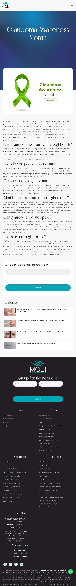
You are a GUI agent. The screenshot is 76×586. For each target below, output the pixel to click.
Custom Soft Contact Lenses (49, 483)
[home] (6, 5)
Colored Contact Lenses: (48, 490)
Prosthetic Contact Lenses (48, 494)
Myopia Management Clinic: (49, 440)
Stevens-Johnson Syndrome (13, 494)
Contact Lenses (44, 415)
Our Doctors (8, 415)
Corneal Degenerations (11, 487)
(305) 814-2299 (18, 525)
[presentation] (20, 279)
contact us (32, 254)
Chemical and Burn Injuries (13, 483)
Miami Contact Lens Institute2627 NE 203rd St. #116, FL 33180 (15, 520)
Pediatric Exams (44, 429)
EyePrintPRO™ (44, 465)
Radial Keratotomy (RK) (11, 479)
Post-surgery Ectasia (10, 469)
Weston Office (8, 419)
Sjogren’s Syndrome (10, 501)
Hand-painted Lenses (46, 507)
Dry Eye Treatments (46, 419)
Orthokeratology (44, 443)
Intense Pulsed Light (46, 437)
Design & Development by (35, 570)
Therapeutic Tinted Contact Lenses (51, 497)
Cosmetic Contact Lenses (48, 500)
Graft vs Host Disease (11, 497)
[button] (71, 5)
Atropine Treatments (46, 450)
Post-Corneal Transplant (12, 476)
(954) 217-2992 (18, 538)
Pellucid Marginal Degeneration (14, 472)
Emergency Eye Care (46, 433)
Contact (6, 422)
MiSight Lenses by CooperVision (49, 447)
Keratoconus (8, 465)
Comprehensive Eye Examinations (51, 426)
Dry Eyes (6, 462)
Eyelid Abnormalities (10, 490)
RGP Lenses (43, 476)
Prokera (41, 422)
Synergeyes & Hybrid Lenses (49, 472)
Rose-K (41, 479)
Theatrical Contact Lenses (48, 503)
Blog (5, 426)
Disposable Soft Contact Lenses (50, 487)
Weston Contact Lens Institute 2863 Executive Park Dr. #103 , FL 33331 (15, 533)
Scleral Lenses (44, 462)
